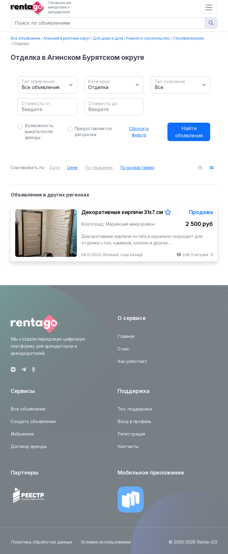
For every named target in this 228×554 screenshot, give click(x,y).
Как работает (132, 363)
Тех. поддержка (135, 411)
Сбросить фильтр (139, 131)
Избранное (22, 436)
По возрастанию (137, 167)
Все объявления (25, 38)
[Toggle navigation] (209, 7)
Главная (126, 338)
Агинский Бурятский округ (66, 38)
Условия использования (106, 544)
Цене (72, 167)
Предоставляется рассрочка (93, 131)
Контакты (128, 449)
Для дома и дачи (108, 38)
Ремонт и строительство (148, 38)
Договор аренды (29, 449)
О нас (123, 351)
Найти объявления (189, 131)
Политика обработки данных (41, 544)
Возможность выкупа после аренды (39, 131)
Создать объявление (33, 424)
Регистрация (131, 436)
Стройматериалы (188, 38)
